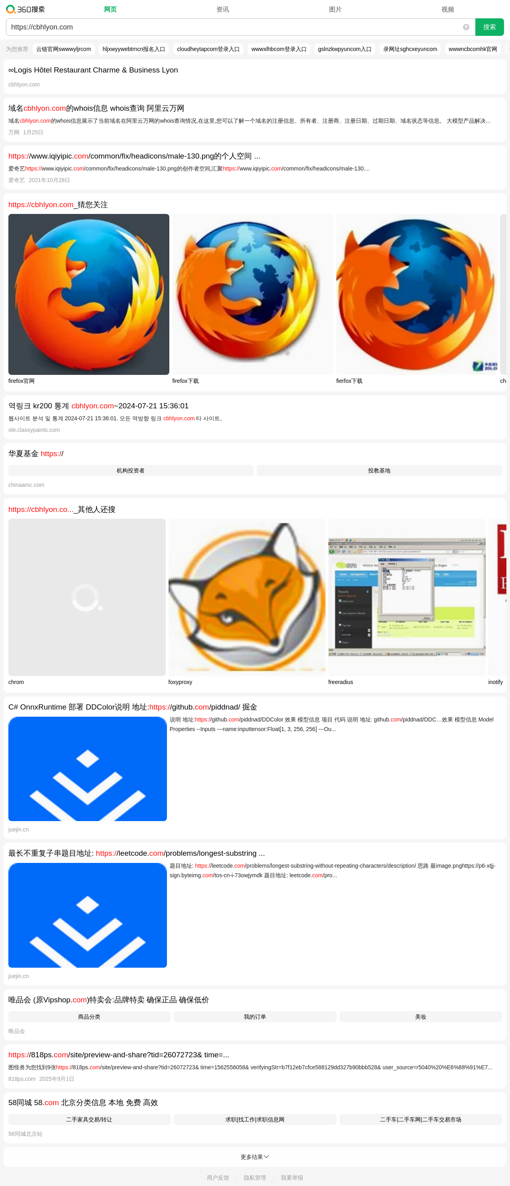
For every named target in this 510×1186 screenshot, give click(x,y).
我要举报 (292, 1177)
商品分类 (89, 1016)
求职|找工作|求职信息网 (255, 1119)
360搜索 (27, 9)
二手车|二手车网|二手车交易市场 (420, 1119)
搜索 (489, 27)
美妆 (420, 1016)
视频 (447, 9)
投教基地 (379, 470)
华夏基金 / (35, 453)
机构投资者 (131, 470)
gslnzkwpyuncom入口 (345, 49)
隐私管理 (255, 1177)
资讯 (222, 9)
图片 (335, 9)
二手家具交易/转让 (89, 1119)
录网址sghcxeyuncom (410, 49)
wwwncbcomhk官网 (473, 49)
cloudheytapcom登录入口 (208, 49)
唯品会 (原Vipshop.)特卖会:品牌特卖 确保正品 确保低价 (108, 1000)
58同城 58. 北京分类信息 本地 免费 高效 (83, 1102)
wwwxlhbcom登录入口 (278, 49)
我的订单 (255, 1016)
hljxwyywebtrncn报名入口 (133, 49)
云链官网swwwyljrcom (63, 49)
